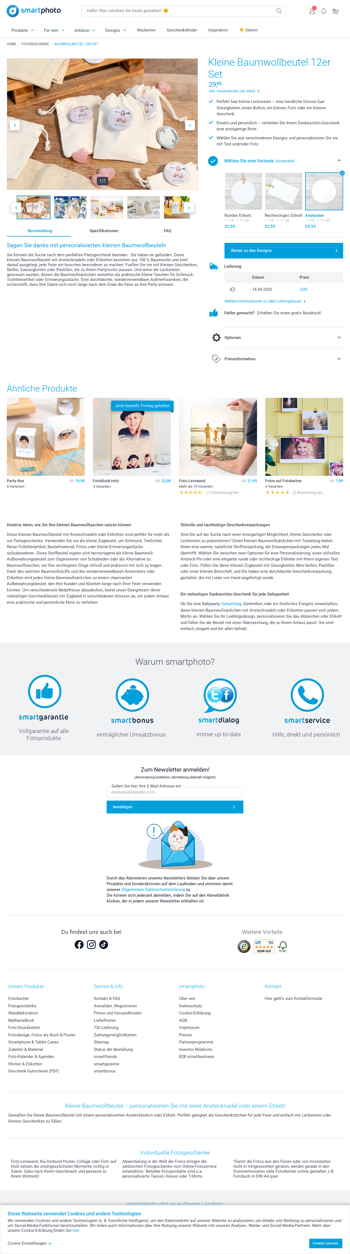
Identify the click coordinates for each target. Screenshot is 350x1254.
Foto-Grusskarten (24, 1027)
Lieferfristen (105, 1020)
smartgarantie (106, 1064)
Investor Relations (195, 1049)
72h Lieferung (106, 1027)
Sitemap (101, 1042)
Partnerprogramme (196, 1042)
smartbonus (105, 1071)
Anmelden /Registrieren (115, 1005)
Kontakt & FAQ (107, 998)
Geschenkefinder (182, 30)
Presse (185, 1034)
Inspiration (218, 30)
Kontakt (273, 986)
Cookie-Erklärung (195, 1013)
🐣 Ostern (248, 30)
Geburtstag (231, 603)
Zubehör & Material (25, 1049)
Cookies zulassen (325, 1243)
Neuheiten (146, 30)
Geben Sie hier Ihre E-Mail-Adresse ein (146, 786)
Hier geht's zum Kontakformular (293, 998)
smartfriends (105, 1056)
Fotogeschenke (22, 1005)
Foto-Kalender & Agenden (31, 1056)
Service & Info (108, 986)
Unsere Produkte (26, 986)
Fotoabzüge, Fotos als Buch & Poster (41, 1034)
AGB (183, 1020)
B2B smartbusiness (196, 1056)
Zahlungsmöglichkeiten (115, 1034)
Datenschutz (190, 1005)
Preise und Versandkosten (118, 1013)
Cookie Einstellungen (30, 1243)
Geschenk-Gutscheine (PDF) (33, 1071)
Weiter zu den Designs (251, 250)
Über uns (187, 998)
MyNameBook (21, 1020)
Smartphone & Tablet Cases (33, 1042)
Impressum (189, 1027)
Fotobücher (18, 998)
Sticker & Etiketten (25, 1064)
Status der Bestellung (113, 1049)
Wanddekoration (23, 1013)
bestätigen (122, 806)
